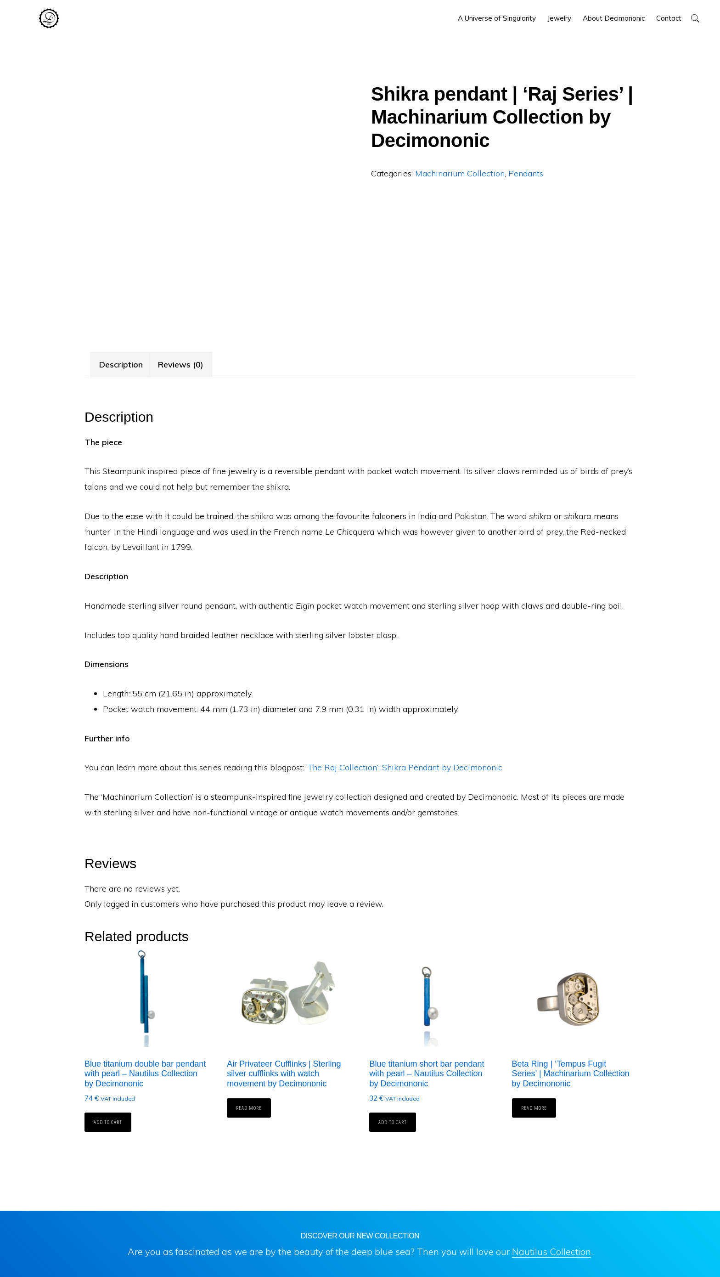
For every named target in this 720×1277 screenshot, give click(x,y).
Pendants (525, 173)
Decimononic (48, 18)
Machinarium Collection (460, 173)
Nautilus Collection (551, 1251)
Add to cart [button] (108, 1122)
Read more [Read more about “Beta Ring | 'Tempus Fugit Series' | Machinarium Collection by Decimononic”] (534, 1108)
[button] (695, 18)
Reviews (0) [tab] (180, 364)
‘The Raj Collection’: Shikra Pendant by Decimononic (404, 767)
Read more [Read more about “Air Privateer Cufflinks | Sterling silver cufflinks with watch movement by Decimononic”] (249, 1108)
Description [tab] (121, 364)
